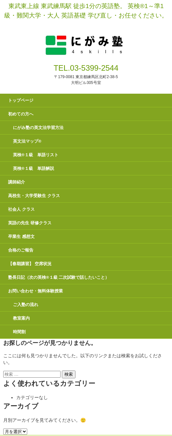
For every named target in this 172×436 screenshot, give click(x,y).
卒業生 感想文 (21, 236)
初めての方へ (20, 114)
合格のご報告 (20, 250)
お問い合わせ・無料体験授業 (35, 291)
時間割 (19, 331)
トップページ (20, 100)
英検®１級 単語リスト (35, 154)
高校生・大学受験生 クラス (34, 195)
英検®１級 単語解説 (33, 168)
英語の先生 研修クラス (30, 222)
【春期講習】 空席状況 (30, 263)
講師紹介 (16, 182)
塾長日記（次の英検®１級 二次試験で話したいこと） (58, 277)
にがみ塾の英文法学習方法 (38, 127)
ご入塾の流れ (25, 304)
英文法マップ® (27, 141)
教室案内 (21, 318)
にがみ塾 (86, 37)
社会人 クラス (21, 209)
